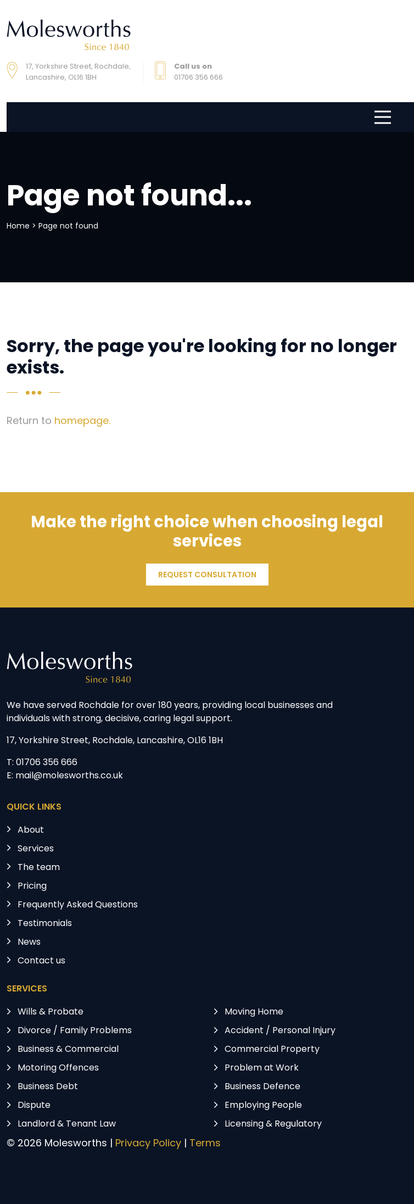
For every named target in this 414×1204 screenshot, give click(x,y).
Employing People (263, 1105)
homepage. (82, 421)
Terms (205, 1144)
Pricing (32, 886)
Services (36, 849)
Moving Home (254, 1012)
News (29, 942)
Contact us (41, 961)
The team (39, 867)
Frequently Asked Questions (78, 905)
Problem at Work (262, 1068)
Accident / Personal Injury (280, 1031)
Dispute (34, 1105)
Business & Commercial (68, 1049)
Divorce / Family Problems (75, 1031)
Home (18, 226)
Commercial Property (272, 1049)
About (31, 830)
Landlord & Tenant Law (67, 1124)
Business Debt (48, 1087)
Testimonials (45, 923)
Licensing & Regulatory (273, 1124)
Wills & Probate (50, 1012)
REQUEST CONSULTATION (207, 575)
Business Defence (262, 1087)
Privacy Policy (148, 1144)
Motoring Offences (58, 1068)
